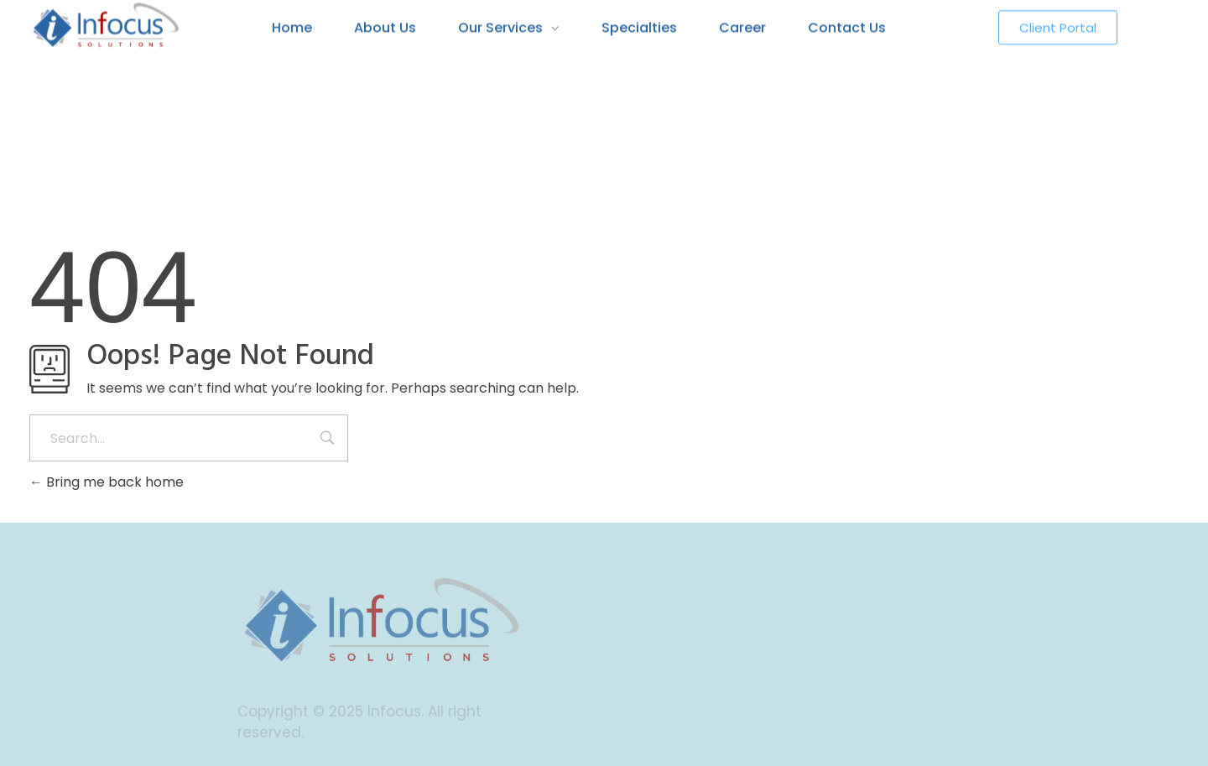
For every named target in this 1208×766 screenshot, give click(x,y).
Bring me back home (106, 482)
